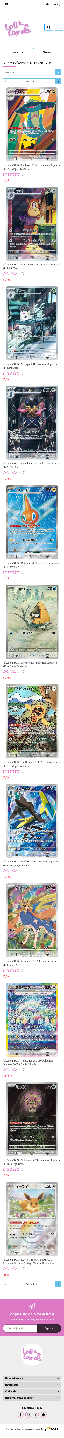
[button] (56, 4)
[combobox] (32, 72)
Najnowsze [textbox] (9, 72)
